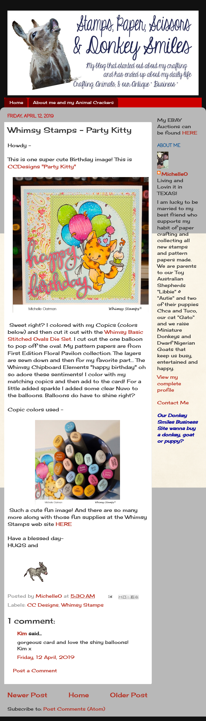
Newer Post (27, 695)
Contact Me (173, 402)
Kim (22, 633)
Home (16, 102)
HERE (64, 524)
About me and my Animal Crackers (73, 102)
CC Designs (43, 605)
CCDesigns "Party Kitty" (43, 167)
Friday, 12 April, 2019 (46, 657)
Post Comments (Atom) (74, 709)
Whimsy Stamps (82, 605)
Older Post (129, 695)
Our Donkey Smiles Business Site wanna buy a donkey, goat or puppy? (177, 428)
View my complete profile (169, 383)
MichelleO (174, 174)
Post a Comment (35, 670)
